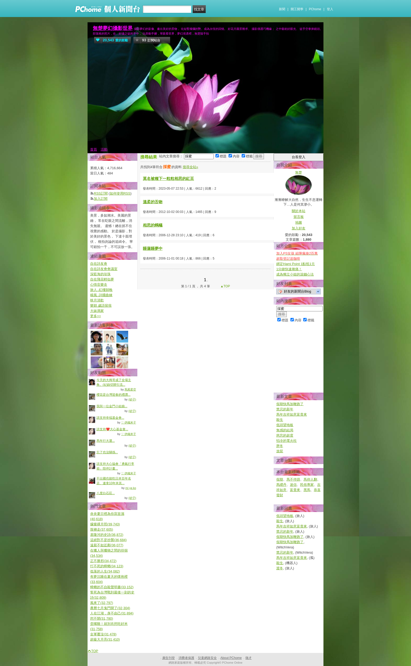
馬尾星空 (130, 389)
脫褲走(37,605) (101, 529)
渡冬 (279, 568)
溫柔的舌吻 (153, 202)
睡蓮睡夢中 (153, 248)
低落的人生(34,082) (105, 571)
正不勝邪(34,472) (103, 561)
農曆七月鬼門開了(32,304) (110, 608)
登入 (330, 9)
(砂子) (132, 399)
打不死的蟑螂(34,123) (106, 566)
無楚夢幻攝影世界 (113, 28)
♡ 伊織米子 (128, 422)
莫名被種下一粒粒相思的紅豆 (168, 178)
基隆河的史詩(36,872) (106, 535)
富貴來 (295, 490)
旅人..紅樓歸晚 (101, 290)
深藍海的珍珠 (100, 274)
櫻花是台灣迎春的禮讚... (113, 395)
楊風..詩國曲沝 (101, 295)
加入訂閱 (100, 199)
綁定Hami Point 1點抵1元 (295, 264)
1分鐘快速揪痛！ (289, 269)
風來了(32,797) (101, 603)
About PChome (231, 658)
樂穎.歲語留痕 (101, 305)
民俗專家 (307, 485)
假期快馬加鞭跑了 (290, 404)
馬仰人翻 (310, 479)
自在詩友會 (98, 264)
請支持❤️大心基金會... (112, 429)
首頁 (93, 149)
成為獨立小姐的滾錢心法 (295, 274)
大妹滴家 (97, 311)
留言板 (299, 217)
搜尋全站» (190, 167)
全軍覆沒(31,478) (103, 634)
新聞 (282, 9)
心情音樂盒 (98, 285)
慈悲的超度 (284, 435)
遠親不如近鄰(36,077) (106, 545)
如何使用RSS (120, 193)
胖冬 (279, 446)
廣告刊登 (168, 658)
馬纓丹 (281, 485)
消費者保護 (186, 658)
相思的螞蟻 (153, 225)
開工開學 (297, 9)
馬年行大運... (105, 441)
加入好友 (298, 228)
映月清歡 (97, 300)
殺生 (279, 420)
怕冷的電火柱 (286, 441)
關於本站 (298, 211)
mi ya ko (130, 487)
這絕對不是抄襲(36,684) (108, 540)
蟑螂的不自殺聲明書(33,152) (111, 587)
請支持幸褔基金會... (110, 418)
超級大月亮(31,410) (105, 639)
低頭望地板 (284, 425)
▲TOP (225, 286)
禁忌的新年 (284, 409)
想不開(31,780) (101, 618)
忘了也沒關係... (107, 452)
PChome (315, 9)
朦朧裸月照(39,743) (105, 524)
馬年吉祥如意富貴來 (291, 414)
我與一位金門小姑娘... (111, 406)
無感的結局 (284, 430)
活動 (104, 149)
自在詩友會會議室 (103, 269)
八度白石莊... (105, 493)
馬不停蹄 (293, 479)
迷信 (293, 485)
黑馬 (307, 490)
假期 (279, 479)
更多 (95, 316)
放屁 (279, 451)
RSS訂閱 (101, 193)
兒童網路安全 (207, 658)
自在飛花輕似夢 (102, 279)
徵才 (248, 658)
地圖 (298, 222)
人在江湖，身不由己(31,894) (111, 613)
